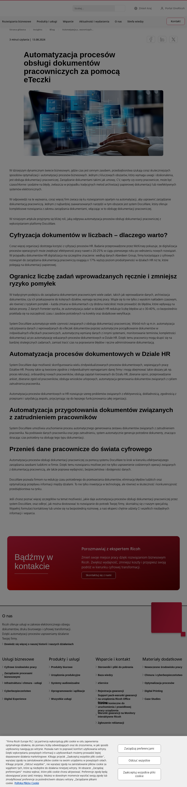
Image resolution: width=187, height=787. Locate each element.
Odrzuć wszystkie (139, 760)
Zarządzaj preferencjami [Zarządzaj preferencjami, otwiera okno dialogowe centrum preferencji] (139, 748)
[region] (93, 761)
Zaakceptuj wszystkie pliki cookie (139, 774)
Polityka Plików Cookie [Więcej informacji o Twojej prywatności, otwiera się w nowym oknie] (26, 783)
